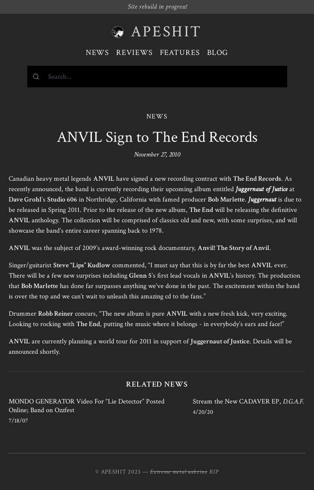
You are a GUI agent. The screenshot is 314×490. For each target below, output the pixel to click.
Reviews (134, 53)
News (98, 53)
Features (180, 53)
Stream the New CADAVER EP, (248, 401)
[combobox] (157, 76)
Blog (218, 53)
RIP (214, 472)
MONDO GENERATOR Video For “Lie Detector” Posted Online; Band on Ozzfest (87, 406)
